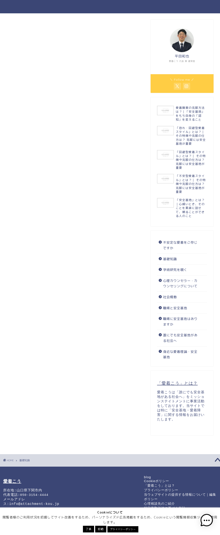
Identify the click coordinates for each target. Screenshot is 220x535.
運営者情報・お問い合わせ (193, 7)
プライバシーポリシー (161, 490)
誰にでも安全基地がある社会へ (144, 7)
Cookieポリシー (156, 481)
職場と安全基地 (104, 7)
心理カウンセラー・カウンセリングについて (180, 283)
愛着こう (15, 6)
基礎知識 (80, 7)
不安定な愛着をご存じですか (180, 245)
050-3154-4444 (34, 496)
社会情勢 (170, 297)
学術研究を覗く (175, 270)
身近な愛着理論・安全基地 (180, 354)
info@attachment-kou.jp (34, 506)
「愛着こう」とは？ (159, 485)
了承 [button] (89, 529)
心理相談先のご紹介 (159, 503)
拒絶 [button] (101, 529)
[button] (207, 521)
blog (147, 477)
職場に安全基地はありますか (180, 322)
